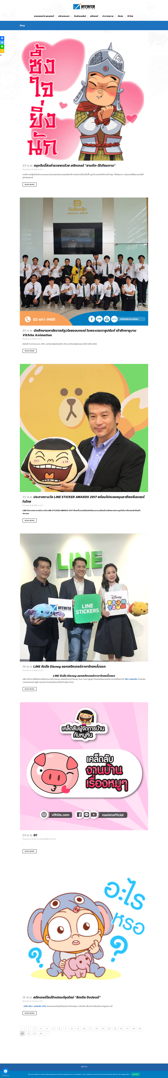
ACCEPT (135, 1074)
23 (41, 1033)
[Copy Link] (2, 51)
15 (115, 1028)
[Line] (2, 47)
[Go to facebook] (6, 1071)
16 (121, 1028)
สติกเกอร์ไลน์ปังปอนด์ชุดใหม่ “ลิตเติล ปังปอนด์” (67, 997)
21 (29, 1033)
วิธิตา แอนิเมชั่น (131, 679)
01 (35, 835)
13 (103, 1028)
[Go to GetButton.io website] (5, 1075)
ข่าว (41, 169)
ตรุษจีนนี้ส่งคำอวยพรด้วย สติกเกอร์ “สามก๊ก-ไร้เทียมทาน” (75, 165)
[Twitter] (2, 42)
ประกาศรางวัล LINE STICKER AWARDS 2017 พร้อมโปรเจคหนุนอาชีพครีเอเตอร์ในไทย (84, 499)
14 (109, 1028)
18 (134, 1028)
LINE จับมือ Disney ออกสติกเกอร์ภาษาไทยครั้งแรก (69, 666)
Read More (29, 184)
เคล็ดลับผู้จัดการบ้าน (47, 839)
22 (34, 1033)
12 (97, 1028)
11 (90, 1028)
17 (127, 1028)
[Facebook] (2, 38)
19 (140, 1028)
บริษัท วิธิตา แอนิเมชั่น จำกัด (34, 1006)
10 (84, 1028)
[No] (165, 1074)
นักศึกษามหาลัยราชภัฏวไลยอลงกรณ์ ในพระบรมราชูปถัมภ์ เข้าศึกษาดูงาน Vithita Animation (79, 332)
